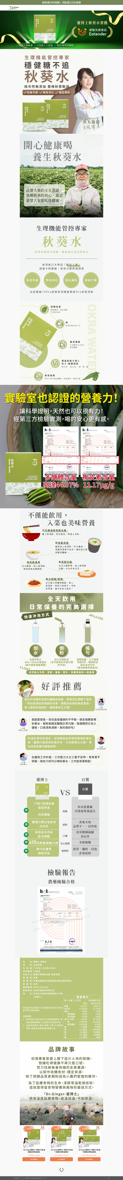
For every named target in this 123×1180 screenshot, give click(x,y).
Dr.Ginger (22, 1178)
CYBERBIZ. (44, 1178)
